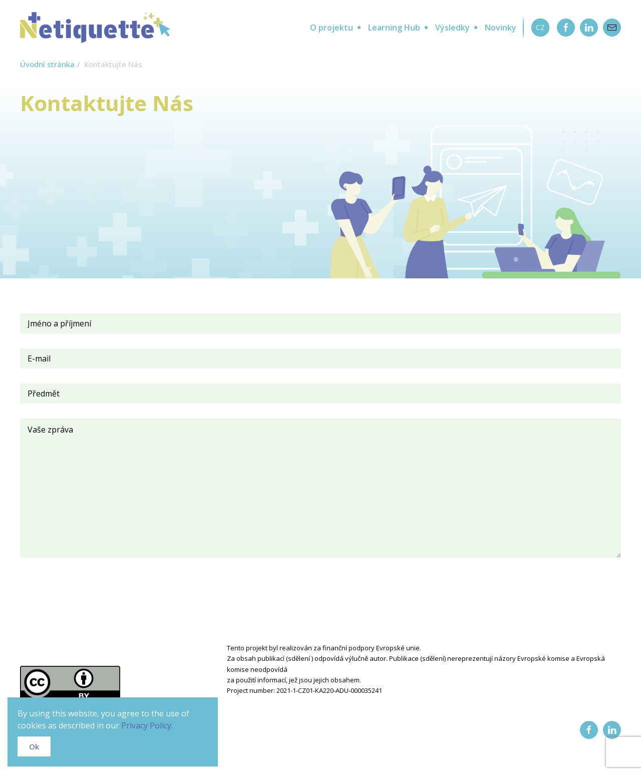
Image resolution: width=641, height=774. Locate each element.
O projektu (331, 27)
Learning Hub (394, 27)
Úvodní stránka (47, 64)
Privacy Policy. (147, 725)
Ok (34, 746)
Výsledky (452, 27)
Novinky (500, 27)
